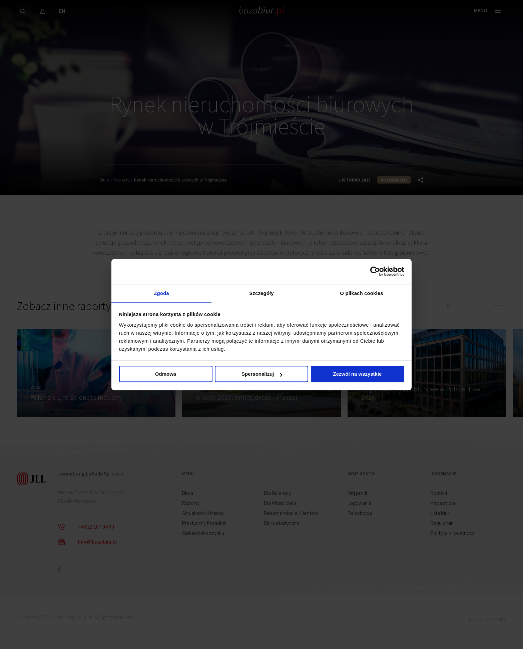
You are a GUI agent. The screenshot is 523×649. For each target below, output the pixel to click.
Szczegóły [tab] (261, 293)
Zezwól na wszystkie (357, 375)
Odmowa (165, 375)
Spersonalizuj (261, 375)
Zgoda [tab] (161, 293)
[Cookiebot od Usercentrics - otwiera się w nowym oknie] (375, 270)
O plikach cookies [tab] (361, 293)
